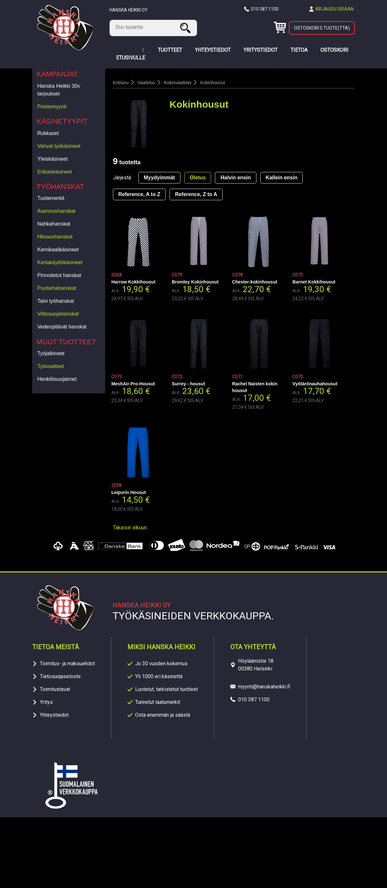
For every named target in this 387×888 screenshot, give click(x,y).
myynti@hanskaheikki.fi (264, 687)
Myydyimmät (159, 177)
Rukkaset (48, 133)
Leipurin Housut (128, 492)
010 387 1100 (265, 9)
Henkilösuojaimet (57, 379)
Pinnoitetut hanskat (59, 275)
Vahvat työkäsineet (58, 146)
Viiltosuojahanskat (58, 314)
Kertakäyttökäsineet (60, 262)
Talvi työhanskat (55, 301)
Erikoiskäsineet (54, 172)
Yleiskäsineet (52, 159)
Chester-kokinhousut (254, 281)
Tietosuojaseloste (60, 676)
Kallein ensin (282, 177)
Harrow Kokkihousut (133, 281)
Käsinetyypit (62, 121)
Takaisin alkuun (130, 528)
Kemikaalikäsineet (58, 249)
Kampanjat (57, 74)
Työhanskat (60, 187)
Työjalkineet (51, 353)
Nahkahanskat (53, 224)
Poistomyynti (52, 106)
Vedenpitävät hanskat (62, 326)
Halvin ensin (235, 177)
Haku (186, 28)
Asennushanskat (56, 211)
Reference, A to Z (139, 194)
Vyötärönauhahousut (314, 383)
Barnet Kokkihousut (313, 281)
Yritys (46, 702)
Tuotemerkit (50, 198)
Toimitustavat (55, 689)
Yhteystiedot (54, 715)
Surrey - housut (188, 383)
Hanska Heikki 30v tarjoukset (58, 89)
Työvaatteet (50, 366)
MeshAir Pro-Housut (133, 383)
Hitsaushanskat (54, 236)
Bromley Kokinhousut (195, 281)
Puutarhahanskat (56, 288)
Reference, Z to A (196, 194)
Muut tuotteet (66, 342)
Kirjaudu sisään (335, 9)
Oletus (198, 177)
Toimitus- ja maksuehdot (67, 663)
